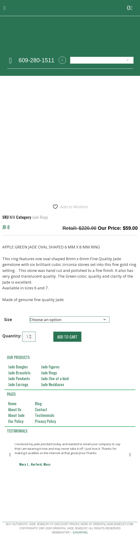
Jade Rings (40, 217)
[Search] (127, 60)
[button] (4, 8)
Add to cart (67, 337)
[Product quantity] (29, 337)
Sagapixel (80, 532)
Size (8, 319)
